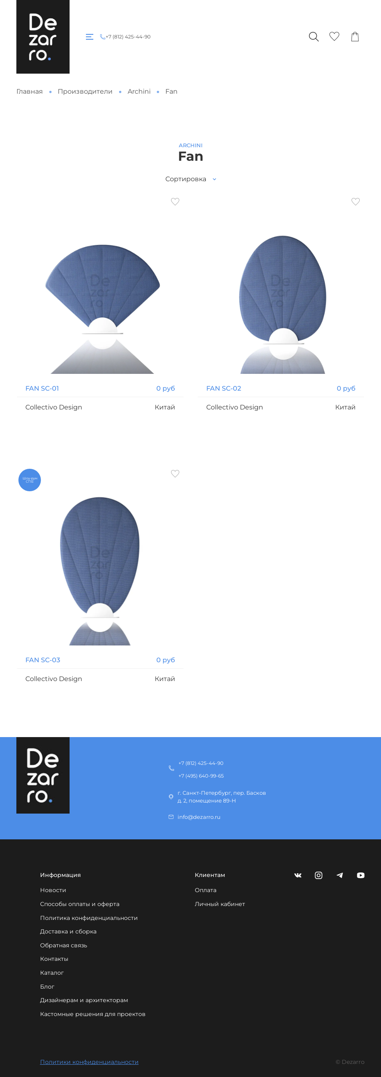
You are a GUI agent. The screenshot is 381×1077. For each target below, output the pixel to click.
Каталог (52, 972)
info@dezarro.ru (199, 817)
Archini (139, 91)
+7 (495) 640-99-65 (201, 776)
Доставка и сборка (68, 931)
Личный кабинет (220, 904)
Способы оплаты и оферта (79, 904)
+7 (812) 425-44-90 (128, 37)
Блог (47, 986)
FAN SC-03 (42, 660)
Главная (29, 91)
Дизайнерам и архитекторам (84, 1000)
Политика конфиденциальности (89, 918)
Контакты (54, 958)
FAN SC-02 (223, 388)
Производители (85, 91)
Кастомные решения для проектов (93, 1014)
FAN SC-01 (42, 388)
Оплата (205, 890)
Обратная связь (63, 945)
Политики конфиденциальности (89, 1062)
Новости (53, 890)
